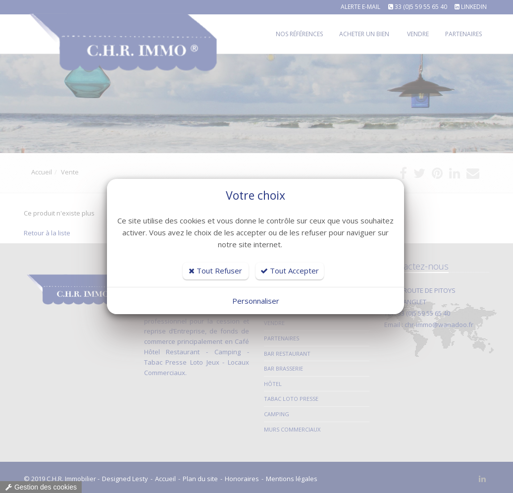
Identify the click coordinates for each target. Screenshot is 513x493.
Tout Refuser (215, 270)
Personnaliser (255, 301)
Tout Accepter (289, 270)
